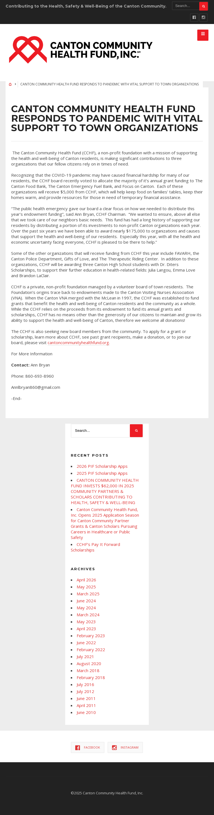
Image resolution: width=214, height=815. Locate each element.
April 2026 (86, 580)
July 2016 (85, 684)
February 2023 (91, 635)
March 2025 (88, 593)
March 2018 (88, 670)
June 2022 (86, 642)
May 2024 (86, 607)
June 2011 (86, 698)
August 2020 (89, 663)
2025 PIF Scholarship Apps (102, 473)
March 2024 (88, 614)
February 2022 (91, 649)
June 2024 (86, 600)
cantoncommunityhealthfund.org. (79, 342)
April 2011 (86, 705)
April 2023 (86, 628)
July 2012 (85, 691)
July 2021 (85, 656)
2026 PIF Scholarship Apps (102, 466)
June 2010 (86, 712)
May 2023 (86, 621)
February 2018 (91, 677)
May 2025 (86, 586)
